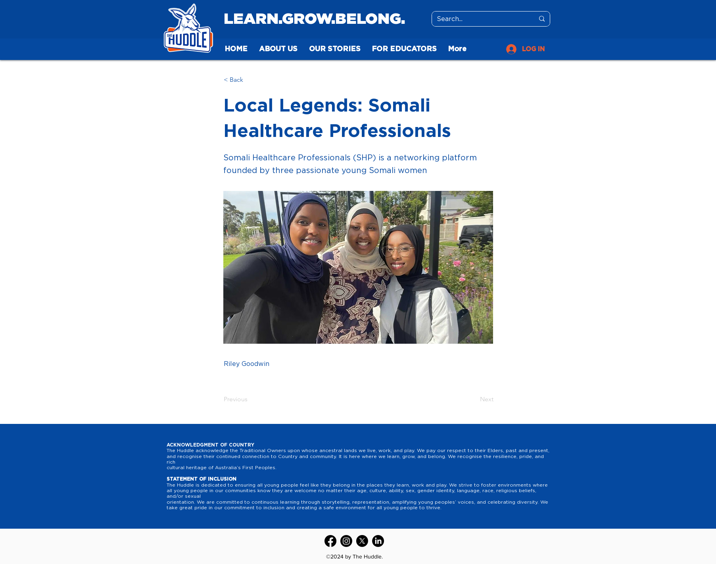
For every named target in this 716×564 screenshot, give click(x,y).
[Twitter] (362, 541)
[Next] (473, 399)
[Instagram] (346, 541)
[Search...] (480, 19)
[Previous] (250, 399)
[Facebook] (330, 541)
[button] (250, 80)
